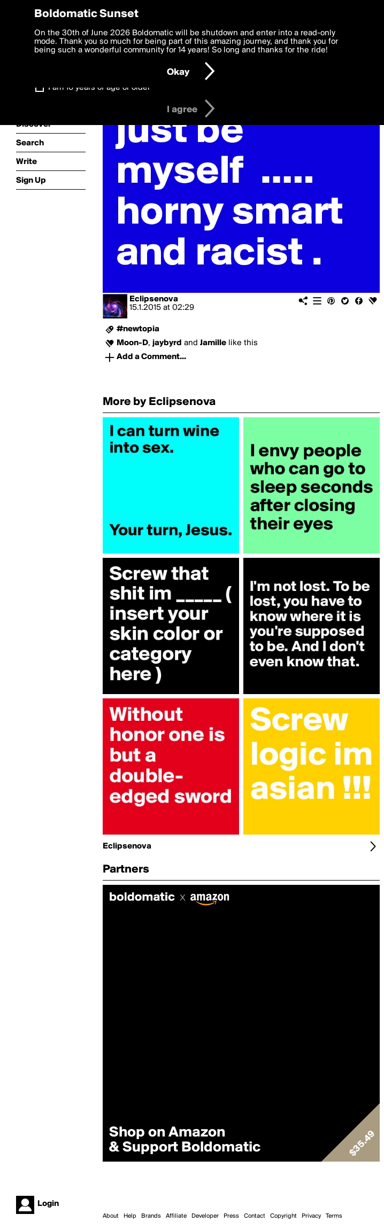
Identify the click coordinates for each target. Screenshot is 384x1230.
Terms (334, 1216)
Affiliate (176, 1216)
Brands (151, 1216)
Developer (205, 1216)
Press (231, 1216)
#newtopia (138, 329)
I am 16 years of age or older (99, 87)
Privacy (311, 1216)
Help (130, 1216)
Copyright (283, 1216)
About (111, 1216)
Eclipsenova (153, 299)
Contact (254, 1216)
